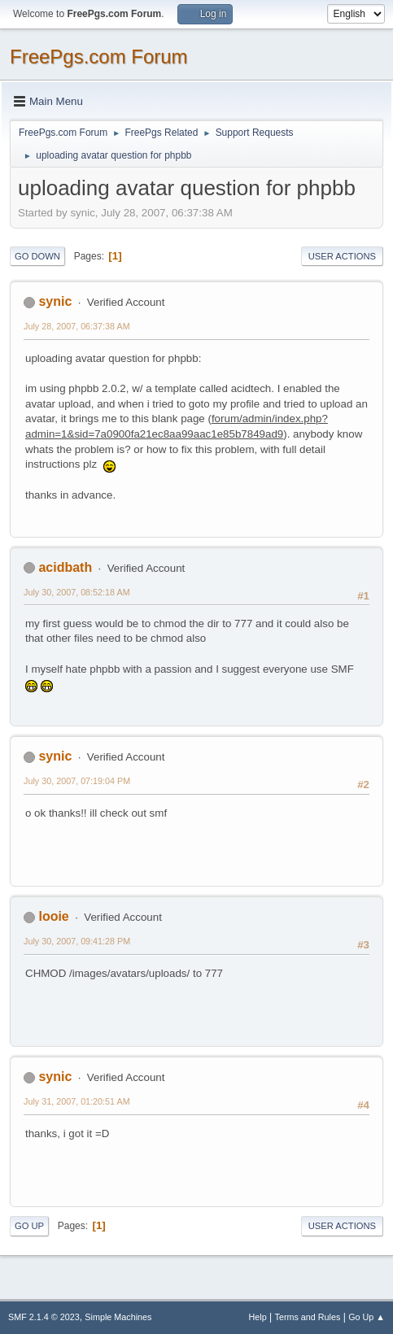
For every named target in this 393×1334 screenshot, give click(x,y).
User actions (342, 256)
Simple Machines (118, 1317)
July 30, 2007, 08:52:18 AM (77, 592)
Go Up (29, 1226)
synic (55, 301)
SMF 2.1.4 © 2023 (44, 1317)
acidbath (65, 567)
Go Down (37, 256)
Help (258, 1317)
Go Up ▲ (366, 1317)
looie (53, 916)
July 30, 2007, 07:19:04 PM (77, 781)
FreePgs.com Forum (99, 57)
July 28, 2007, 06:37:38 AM (77, 326)
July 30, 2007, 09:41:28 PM (77, 941)
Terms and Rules (308, 1317)
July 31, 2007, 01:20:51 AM (77, 1101)
